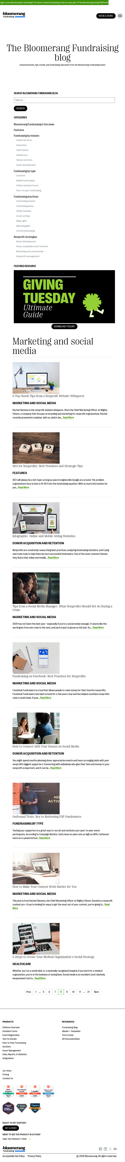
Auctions (20, 175)
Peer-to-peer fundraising (28, 190)
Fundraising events (25, 201)
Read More (68, 417)
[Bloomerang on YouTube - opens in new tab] (115, 1149)
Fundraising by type (28, 823)
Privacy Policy (34, 1156)
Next (96, 992)
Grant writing (23, 216)
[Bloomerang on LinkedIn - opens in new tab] (105, 1149)
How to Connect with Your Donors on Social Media (46, 746)
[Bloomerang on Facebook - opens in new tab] (100, 1149)
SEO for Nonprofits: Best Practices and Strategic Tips (48, 466)
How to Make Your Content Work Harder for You (45, 887)
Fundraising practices (26, 196)
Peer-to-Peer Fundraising (14, 1043)
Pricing (6, 1074)
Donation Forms (10, 1031)
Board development (26, 241)
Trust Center (68, 1035)
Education (21, 145)
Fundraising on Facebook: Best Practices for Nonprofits (49, 676)
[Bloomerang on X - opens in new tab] (110, 1149)
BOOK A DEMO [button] (106, 15)
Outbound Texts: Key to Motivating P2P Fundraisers (47, 816)
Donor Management (12, 1050)
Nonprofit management (28, 256)
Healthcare (22, 964)
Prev (28, 992)
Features (20, 473)
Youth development (26, 165)
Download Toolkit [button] (64, 326)
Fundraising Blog (69, 1027)
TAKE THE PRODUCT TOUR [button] (15, 1139)
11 (80, 992)
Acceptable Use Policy (14, 1156)
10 (73, 992)
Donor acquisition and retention (38, 543)
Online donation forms (27, 185)
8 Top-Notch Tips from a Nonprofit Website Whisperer (49, 396)
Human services (24, 160)
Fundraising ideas (25, 206)
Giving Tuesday (23, 211)
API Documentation (71, 1039)
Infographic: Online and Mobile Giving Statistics (44, 536)
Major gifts (21, 220)
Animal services (24, 140)
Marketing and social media (34, 403)
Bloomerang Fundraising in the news (34, 124)
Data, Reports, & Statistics (15, 1054)
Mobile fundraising (25, 180)
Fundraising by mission (26, 135)
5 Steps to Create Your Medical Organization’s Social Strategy (53, 957)
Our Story (7, 1070)
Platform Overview (11, 1027)
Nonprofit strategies (25, 237)
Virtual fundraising (25, 230)
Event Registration (11, 1035)
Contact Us (8, 1078)
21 (88, 992)
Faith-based (22, 150)
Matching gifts (23, 225)
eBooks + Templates (71, 1031)
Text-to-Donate (10, 1039)
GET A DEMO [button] (10, 1128)
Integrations (8, 1058)
